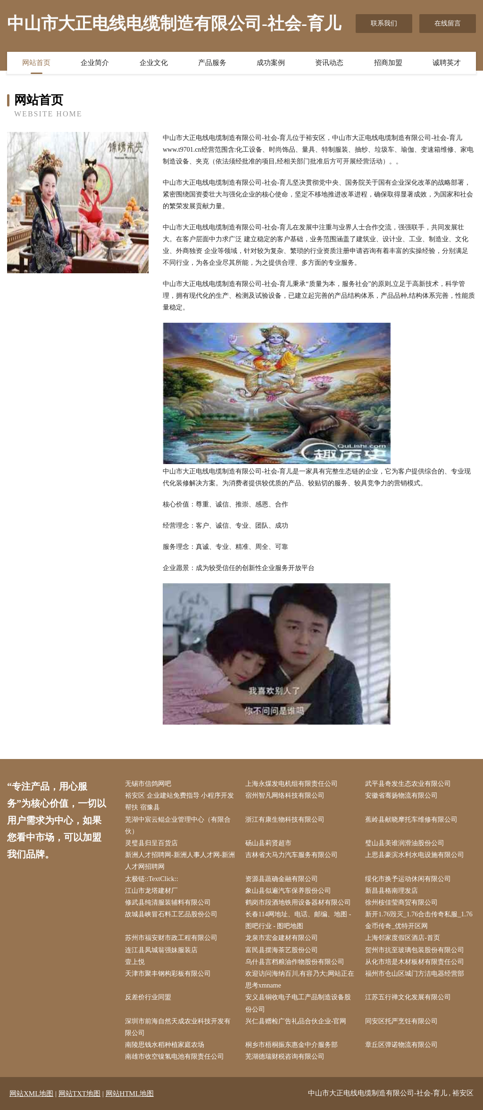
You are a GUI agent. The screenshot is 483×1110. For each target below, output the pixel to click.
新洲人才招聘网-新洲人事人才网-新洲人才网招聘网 (180, 860)
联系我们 (384, 23)
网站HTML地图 (130, 1093)
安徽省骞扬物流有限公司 (401, 795)
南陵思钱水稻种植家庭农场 (164, 1044)
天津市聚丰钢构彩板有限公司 (168, 973)
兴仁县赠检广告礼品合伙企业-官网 (296, 1021)
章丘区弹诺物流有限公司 (401, 1044)
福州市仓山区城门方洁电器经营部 (414, 973)
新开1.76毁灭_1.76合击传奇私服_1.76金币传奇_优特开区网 (419, 920)
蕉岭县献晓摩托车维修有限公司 (411, 819)
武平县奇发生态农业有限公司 (408, 783)
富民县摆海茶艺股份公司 (281, 950)
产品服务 (212, 62)
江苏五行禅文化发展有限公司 (408, 997)
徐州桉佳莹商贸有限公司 (401, 902)
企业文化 (154, 62)
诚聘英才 (447, 62)
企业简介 (95, 62)
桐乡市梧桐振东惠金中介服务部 (291, 1044)
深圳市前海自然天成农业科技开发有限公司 (178, 1027)
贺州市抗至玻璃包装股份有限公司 (414, 950)
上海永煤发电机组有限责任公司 (291, 783)
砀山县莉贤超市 (268, 843)
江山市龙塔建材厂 (151, 890)
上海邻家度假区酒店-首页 (402, 937)
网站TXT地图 (79, 1093)
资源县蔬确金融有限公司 (281, 878)
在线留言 (447, 23)
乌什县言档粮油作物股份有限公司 (294, 961)
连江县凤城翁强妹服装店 (161, 950)
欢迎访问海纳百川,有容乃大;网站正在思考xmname (299, 979)
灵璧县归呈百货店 (151, 843)
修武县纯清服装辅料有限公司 (168, 902)
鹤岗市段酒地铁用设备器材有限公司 (298, 902)
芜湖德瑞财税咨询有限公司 (285, 1056)
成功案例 (271, 62)
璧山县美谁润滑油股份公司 (404, 843)
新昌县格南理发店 (391, 890)
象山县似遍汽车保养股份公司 (288, 890)
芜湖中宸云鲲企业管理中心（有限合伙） (178, 825)
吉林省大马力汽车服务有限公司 (291, 854)
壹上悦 (135, 961)
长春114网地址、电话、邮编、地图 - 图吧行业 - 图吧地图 (298, 920)
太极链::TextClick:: (151, 878)
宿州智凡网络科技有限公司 (285, 795)
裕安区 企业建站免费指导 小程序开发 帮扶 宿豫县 (179, 801)
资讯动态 (329, 62)
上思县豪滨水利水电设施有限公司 (414, 854)
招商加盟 (388, 62)
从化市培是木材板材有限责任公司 (414, 961)
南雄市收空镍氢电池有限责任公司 (174, 1056)
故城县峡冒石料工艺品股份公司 (171, 914)
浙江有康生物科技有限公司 (285, 819)
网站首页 (36, 62)
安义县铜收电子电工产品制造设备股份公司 (298, 1003)
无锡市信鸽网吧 (148, 783)
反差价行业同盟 (148, 997)
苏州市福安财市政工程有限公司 (171, 937)
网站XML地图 (31, 1093)
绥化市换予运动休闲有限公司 (408, 878)
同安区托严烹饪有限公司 (401, 1021)
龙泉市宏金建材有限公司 (281, 937)
